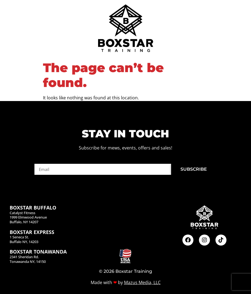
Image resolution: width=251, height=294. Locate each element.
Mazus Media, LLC (142, 282)
